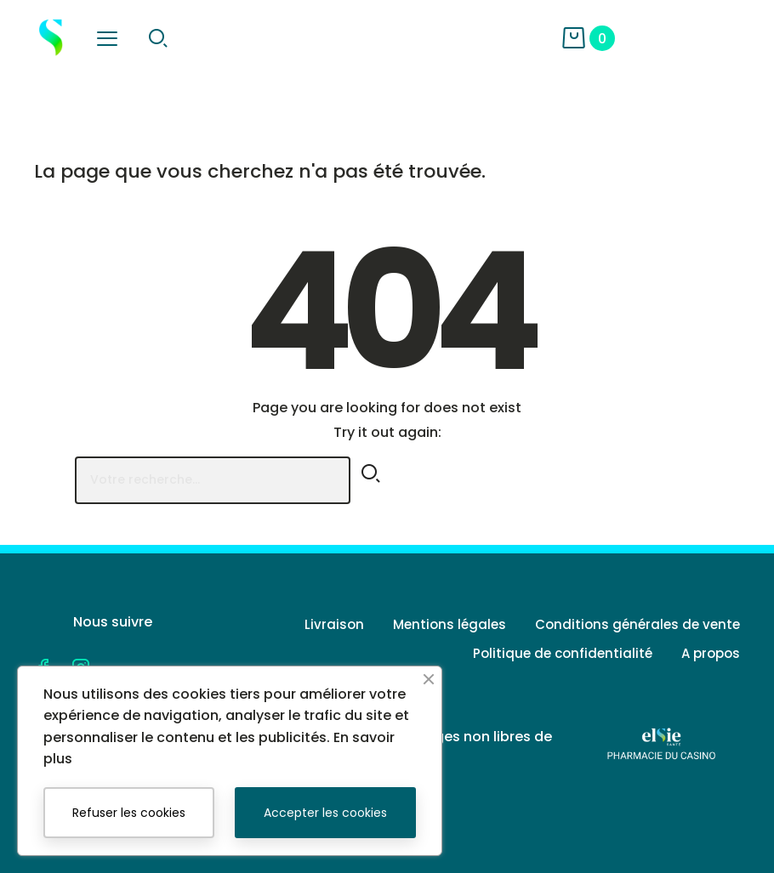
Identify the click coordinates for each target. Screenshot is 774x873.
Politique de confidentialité (562, 653)
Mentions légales (449, 624)
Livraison (334, 624)
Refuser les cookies (128, 812)
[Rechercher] (212, 480)
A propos (710, 653)
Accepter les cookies (325, 812)
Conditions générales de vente (637, 624)
